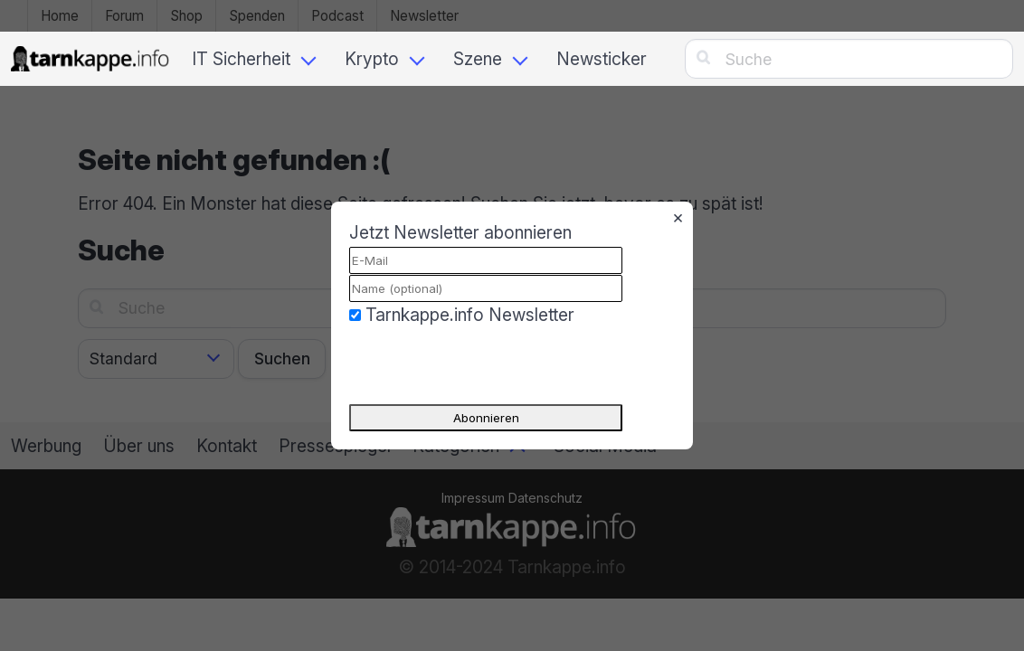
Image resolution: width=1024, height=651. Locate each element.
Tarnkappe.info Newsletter (469, 315)
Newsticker (601, 59)
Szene (477, 59)
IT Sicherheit (241, 59)
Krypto (372, 59)
